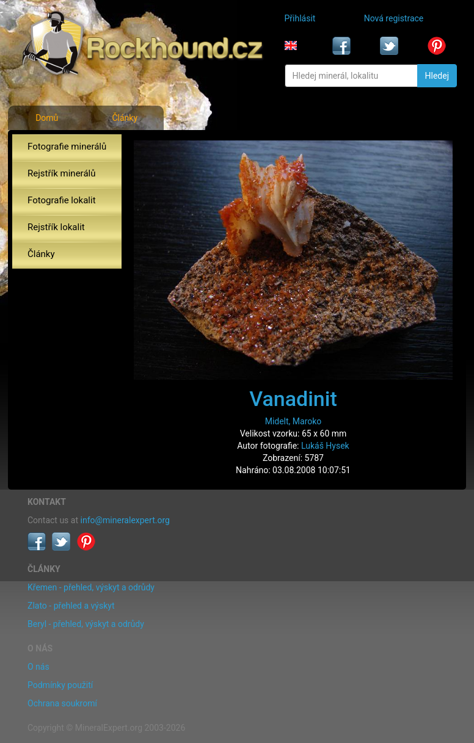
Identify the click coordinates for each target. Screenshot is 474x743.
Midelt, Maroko (293, 421)
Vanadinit (293, 398)
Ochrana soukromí (62, 703)
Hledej (437, 76)
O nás (38, 667)
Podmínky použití (60, 685)
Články (124, 118)
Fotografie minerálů (66, 146)
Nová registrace (394, 18)
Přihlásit (300, 18)
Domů (46, 118)
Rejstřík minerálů (61, 173)
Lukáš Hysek (325, 446)
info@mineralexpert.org (125, 520)
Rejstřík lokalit (56, 227)
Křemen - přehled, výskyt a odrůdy (91, 587)
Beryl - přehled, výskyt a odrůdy (85, 624)
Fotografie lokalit (61, 200)
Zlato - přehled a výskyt (70, 606)
